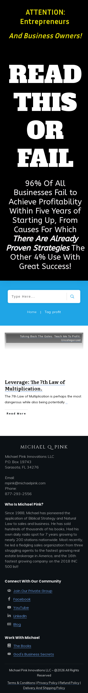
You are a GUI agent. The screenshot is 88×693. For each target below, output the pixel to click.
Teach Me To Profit (67, 336)
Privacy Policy (47, 683)
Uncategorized (71, 340)
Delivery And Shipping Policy (44, 688)
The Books (22, 645)
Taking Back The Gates (36, 336)
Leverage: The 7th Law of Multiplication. (35, 385)
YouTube (21, 607)
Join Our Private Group (32, 590)
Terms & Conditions (21, 683)
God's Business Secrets (33, 654)
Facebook (22, 599)
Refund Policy (69, 683)
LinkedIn (20, 616)
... (66, 402)
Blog (17, 624)
